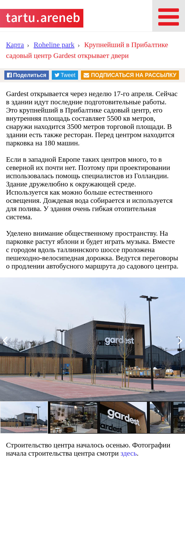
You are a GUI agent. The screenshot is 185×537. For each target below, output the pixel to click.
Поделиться (29, 75)
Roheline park (54, 45)
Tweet (68, 75)
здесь (128, 453)
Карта (15, 45)
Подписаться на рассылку (133, 75)
